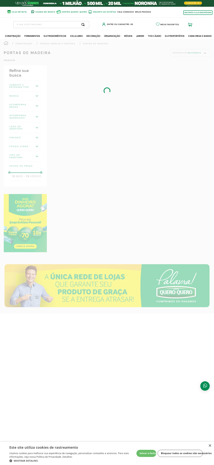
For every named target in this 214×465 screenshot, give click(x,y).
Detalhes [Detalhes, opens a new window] (67, 456)
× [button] (209, 445)
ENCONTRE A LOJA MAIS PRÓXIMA (197, 12)
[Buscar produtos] (116, 24)
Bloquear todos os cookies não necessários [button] (182, 453)
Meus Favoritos (180, 24)
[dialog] (107, 453)
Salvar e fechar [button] (148, 453)
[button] (72, 460)
